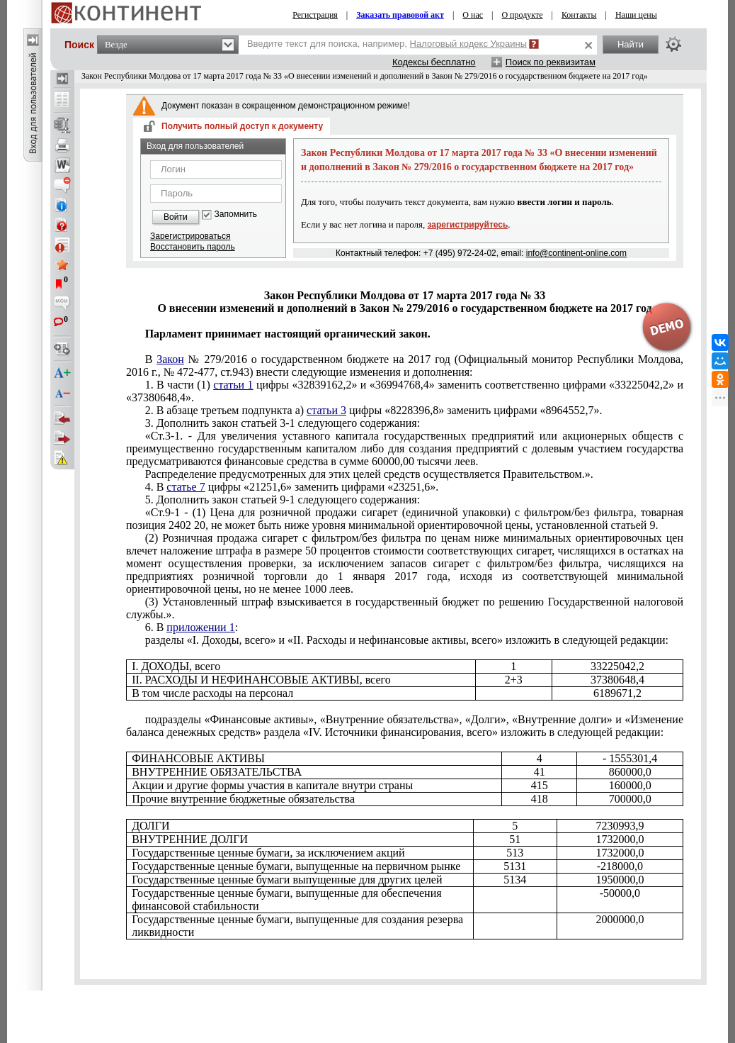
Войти (176, 217)
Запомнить (236, 214)
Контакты (579, 15)
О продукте (521, 15)
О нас (472, 15)
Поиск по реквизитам (551, 62)
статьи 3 (326, 410)
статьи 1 (233, 385)
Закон (170, 359)
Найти (630, 44)
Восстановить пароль (192, 247)
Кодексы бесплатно (434, 62)
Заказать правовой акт (400, 15)
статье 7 (185, 487)
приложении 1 (200, 627)
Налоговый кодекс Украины (469, 43)
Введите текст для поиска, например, (387, 43)
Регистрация (315, 15)
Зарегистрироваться (190, 236)
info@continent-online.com (576, 253)
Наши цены (636, 15)
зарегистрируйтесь (468, 225)
